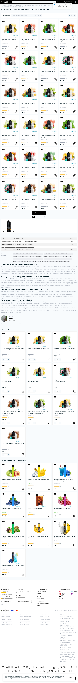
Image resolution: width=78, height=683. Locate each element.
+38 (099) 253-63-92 (7, 594)
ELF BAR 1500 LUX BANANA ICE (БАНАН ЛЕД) (38, 537)
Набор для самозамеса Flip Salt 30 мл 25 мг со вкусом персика (48, 71)
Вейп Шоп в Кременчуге (6, 622)
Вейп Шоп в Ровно (24, 622)
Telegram (74, 591)
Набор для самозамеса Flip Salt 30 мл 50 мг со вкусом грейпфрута (48, 135)
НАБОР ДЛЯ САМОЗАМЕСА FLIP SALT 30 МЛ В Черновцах (27, 256)
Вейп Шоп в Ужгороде (45, 614)
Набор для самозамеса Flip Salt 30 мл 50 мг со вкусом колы (28, 167)
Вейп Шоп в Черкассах (45, 619)
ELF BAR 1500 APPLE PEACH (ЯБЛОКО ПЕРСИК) (12, 480)
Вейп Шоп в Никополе (25, 618)
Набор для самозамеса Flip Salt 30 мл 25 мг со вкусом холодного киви (48, 103)
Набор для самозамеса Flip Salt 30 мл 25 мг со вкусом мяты (28, 71)
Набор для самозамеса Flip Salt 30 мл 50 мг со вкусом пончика (9, 199)
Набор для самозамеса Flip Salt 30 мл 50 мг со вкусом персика (67, 167)
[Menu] (1, 1)
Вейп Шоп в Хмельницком (46, 618)
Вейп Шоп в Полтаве (25, 621)
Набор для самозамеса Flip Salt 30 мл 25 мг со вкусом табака (9, 103)
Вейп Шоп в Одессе (24, 619)
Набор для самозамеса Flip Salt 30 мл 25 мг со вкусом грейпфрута (28, 39)
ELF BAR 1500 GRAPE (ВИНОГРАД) (63, 508)
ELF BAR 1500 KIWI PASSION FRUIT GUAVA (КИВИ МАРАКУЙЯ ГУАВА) (13, 537)
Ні (66, 6)
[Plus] (8, 359)
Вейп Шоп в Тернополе (25, 625)
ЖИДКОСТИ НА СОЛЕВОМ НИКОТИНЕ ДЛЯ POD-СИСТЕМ (29, 5)
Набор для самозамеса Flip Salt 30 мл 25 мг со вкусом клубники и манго (67, 39)
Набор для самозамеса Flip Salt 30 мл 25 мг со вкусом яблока (9, 135)
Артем (11, 318)
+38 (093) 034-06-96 (7, 598)
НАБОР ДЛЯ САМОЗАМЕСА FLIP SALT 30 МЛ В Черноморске (28, 253)
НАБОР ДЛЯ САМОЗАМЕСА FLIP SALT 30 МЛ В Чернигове (59, 253)
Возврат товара (40, 598)
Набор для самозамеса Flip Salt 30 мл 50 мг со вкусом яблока (13, 380)
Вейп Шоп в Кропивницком (7, 625)
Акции (38, 605)
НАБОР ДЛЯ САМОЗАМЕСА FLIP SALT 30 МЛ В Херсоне (58, 258)
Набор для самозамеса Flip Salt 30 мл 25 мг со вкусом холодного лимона (67, 103)
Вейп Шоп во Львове (44, 624)
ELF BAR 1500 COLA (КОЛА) (35, 508)
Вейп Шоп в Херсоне (44, 616)
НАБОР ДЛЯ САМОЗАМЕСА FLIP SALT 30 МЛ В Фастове (55, 261)
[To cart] (16, 47)
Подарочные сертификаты (43, 603)
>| (44, 217)
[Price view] (74, 15)
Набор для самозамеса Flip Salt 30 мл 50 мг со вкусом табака (28, 199)
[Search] (54, 2)
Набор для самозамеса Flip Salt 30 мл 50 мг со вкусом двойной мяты (67, 135)
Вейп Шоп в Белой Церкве (7, 614)
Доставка (39, 593)
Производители (40, 601)
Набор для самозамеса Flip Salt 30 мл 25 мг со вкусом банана (9, 39)
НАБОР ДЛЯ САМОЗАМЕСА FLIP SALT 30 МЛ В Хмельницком (28, 258)
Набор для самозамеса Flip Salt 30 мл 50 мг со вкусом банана (28, 135)
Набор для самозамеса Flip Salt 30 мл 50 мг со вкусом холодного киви (67, 199)
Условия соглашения (41, 591)
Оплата (38, 594)
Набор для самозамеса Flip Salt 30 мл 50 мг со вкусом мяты (48, 167)
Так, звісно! (61, 6)
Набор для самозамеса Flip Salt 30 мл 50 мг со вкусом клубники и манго (9, 167)
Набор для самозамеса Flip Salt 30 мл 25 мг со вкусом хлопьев (28, 103)
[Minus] (3, 359)
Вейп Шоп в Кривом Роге (6, 624)
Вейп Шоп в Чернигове (45, 621)
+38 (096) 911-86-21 (7, 596)
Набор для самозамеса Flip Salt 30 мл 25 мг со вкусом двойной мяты (48, 39)
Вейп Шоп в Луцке (24, 614)
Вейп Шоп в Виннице (5, 616)
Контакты (39, 596)
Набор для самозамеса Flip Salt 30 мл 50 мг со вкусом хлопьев (48, 199)
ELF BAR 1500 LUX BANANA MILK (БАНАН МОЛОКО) (64, 537)
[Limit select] (39, 15)
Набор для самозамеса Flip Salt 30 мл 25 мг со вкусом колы (9, 71)
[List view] (72, 15)
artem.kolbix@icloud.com (67, 640)
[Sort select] (24, 15)
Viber (73, 594)
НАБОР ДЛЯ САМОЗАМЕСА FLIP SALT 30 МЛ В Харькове (27, 261)
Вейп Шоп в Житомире (6, 619)
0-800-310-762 (4, 591)
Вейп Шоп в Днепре (5, 618)
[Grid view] (69, 15)
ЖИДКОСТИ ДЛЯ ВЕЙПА (9, 5)
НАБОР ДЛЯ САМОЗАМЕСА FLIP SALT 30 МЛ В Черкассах (57, 256)
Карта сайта (39, 599)
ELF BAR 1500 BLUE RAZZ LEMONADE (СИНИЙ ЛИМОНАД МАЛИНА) (63, 480)
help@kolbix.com (20, 597)
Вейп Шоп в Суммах (24, 624)
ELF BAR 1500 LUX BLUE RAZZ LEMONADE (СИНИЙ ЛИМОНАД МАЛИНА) (13, 566)
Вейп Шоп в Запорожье (6, 621)
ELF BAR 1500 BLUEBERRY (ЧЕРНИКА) (12, 508)
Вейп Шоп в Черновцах (45, 622)
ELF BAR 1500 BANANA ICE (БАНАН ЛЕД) (38, 479)
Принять (70, 677)
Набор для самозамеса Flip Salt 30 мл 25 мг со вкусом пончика (67, 71)
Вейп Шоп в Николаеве (25, 616)
